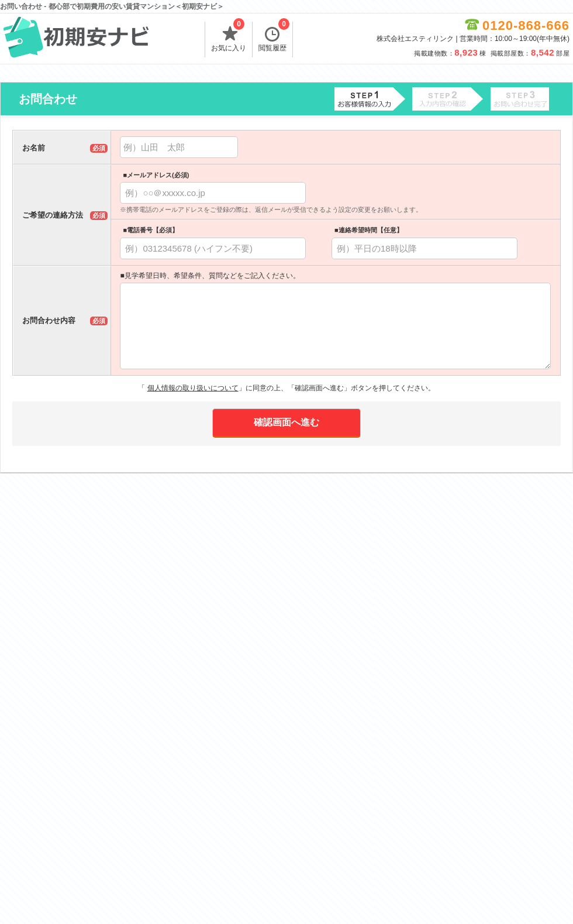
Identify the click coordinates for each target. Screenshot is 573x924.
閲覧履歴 (273, 37)
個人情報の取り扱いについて (193, 388)
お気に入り (228, 37)
